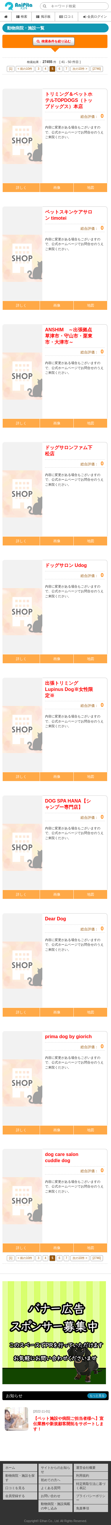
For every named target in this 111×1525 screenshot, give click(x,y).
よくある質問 (50, 1488)
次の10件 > (80, 68)
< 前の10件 (25, 68)
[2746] (97, 68)
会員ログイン (94, 16)
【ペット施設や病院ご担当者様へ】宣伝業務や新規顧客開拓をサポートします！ (68, 1423)
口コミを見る (15, 1488)
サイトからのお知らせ (55, 1469)
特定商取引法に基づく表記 (90, 1486)
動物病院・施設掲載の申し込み (55, 1506)
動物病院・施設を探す (20, 1477)
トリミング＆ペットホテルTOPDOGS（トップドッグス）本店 (68, 100)
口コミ (66, 16)
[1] (10, 68)
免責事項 (82, 1508)
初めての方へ (50, 1480)
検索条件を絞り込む (54, 41)
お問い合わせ (50, 1496)
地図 (90, 188)
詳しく (21, 188)
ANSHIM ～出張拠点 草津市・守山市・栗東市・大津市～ (71, 336)
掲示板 (43, 16)
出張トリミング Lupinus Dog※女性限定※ (69, 689)
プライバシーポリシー (90, 1498)
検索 (21, 16)
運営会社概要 (86, 1467)
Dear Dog (55, 918)
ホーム (10, 1467)
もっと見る (97, 1395)
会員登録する (15, 1496)
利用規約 (82, 1475)
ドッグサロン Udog (66, 565)
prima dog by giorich (68, 1036)
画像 (56, 188)
